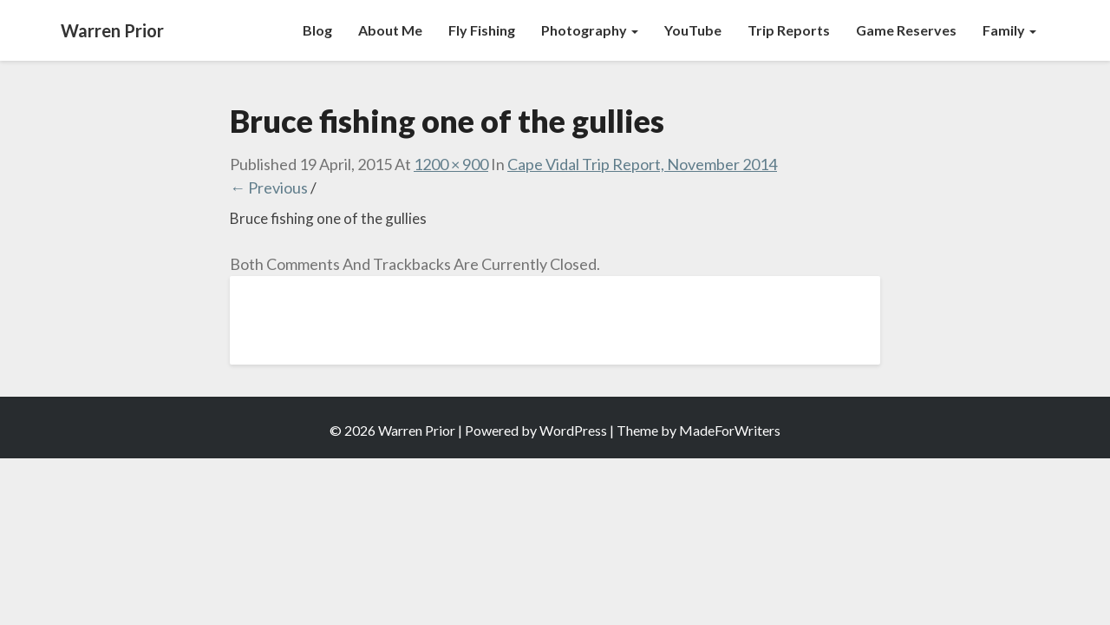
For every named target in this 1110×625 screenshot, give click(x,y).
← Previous (269, 187)
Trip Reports (789, 30)
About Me (390, 30)
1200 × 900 (451, 164)
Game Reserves (906, 30)
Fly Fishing (481, 30)
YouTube (693, 30)
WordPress (573, 430)
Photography (589, 30)
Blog (317, 30)
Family (1009, 30)
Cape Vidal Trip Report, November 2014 (642, 164)
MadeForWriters (729, 430)
